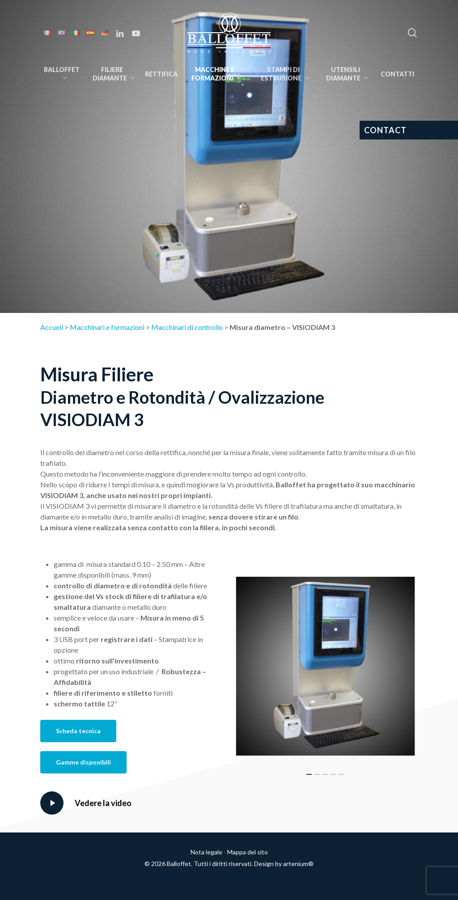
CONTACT (385, 130)
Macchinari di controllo (187, 327)
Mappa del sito (247, 852)
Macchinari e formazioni (107, 327)
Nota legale (206, 852)
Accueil (51, 327)
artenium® (298, 863)
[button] (78, 731)
